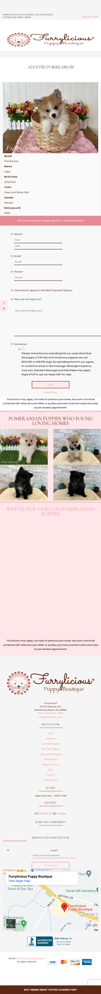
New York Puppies (50, 748)
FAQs (50, 769)
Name (18, 234)
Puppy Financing (50, 764)
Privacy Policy (50, 392)
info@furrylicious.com (50, 717)
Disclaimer (20, 344)
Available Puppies (50, 743)
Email (18, 256)
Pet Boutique (50, 759)
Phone (18, 271)
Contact (50, 774)
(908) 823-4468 (90, 16)
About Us (50, 738)
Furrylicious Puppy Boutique (30, 958)
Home (50, 733)
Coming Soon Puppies (50, 754)
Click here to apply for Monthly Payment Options (43, 290)
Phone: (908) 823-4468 (50, 713)
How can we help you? (28, 299)
